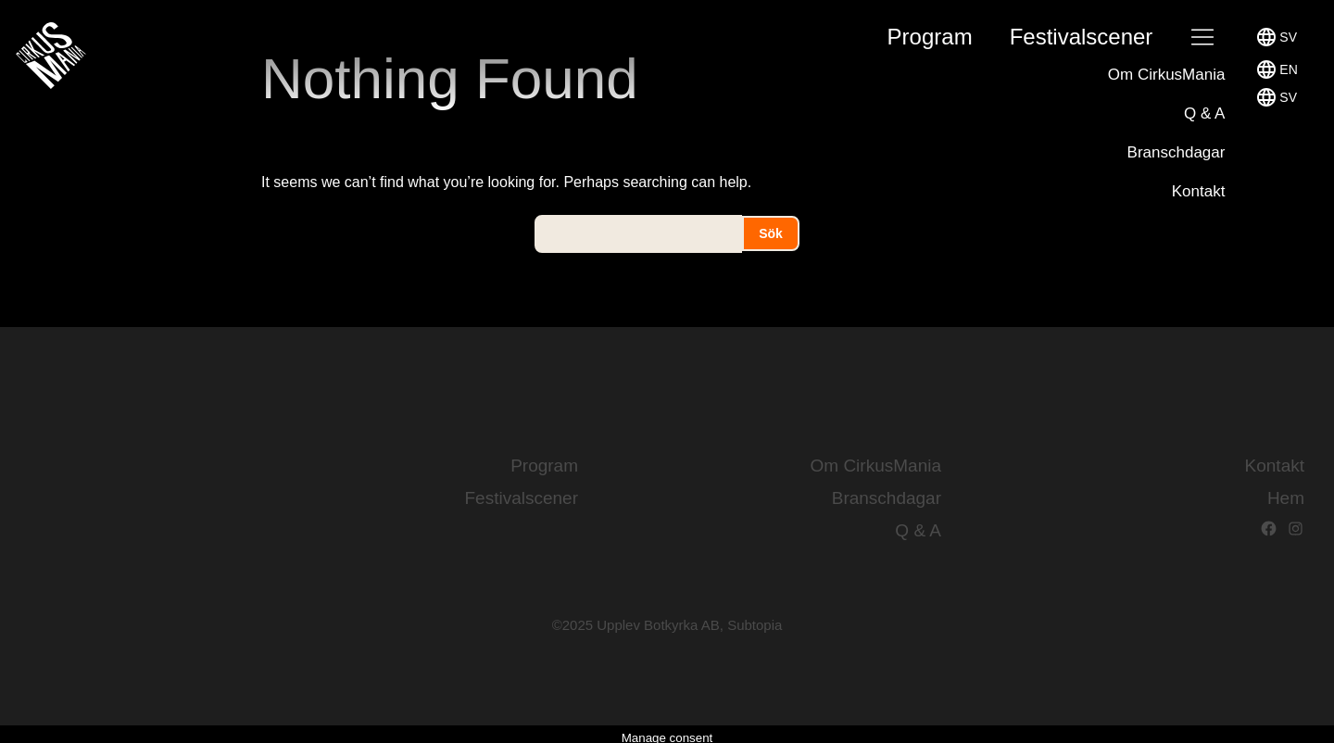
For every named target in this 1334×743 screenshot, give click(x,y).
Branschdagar (1176, 152)
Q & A (1204, 113)
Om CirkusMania (1167, 74)
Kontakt (1199, 191)
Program (930, 36)
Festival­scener (1081, 36)
